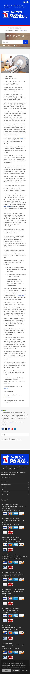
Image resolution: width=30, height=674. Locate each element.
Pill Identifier (18, 5)
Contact (3, 486)
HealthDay (11, 422)
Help (12, 5)
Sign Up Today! (18, 7)
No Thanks (16, 670)
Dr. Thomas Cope (19, 295)
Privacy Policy (4, 494)
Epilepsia (6, 388)
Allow (6, 670)
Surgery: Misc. (5, 439)
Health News (7, 46)
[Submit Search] (25, 42)
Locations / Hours (8, 7)
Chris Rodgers (7, 206)
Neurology (13, 439)
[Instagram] (27, 2)
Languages (7, 5)
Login (24, 7)
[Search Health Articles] (12, 42)
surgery (21, 138)
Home (6, 30)
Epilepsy (19, 439)
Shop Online (4, 482)
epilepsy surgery (8, 396)
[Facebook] (24, 2)
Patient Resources (13, 30)
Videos (17, 46)
